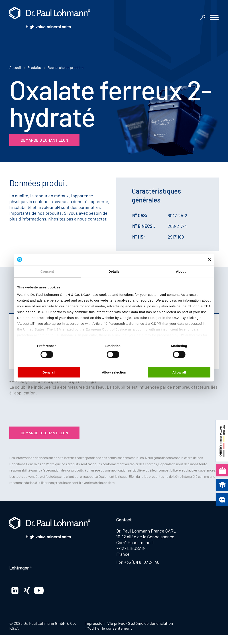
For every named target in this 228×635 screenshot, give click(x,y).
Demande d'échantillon (44, 140)
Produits (34, 67)
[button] (214, 18)
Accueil (15, 67)
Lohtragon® (20, 567)
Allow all (179, 372)
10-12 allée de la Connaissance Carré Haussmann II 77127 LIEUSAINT (145, 542)
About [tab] (181, 271)
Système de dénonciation (150, 623)
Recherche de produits (65, 67)
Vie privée (116, 623)
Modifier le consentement (109, 628)
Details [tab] (114, 271)
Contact (124, 519)
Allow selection (114, 372)
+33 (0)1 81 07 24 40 (141, 562)
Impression (95, 623)
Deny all (49, 372)
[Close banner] (209, 259)
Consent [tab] (47, 271)
